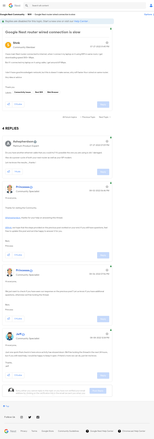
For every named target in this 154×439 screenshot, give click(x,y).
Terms (34, 431)
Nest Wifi (39, 92)
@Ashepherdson (12, 218)
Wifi (30, 14)
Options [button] (148, 14)
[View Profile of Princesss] (22, 187)
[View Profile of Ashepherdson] (23, 141)
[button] (8, 104)
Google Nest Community (14, 5)
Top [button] (7, 406)
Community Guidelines (68, 431)
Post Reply (97, 390)
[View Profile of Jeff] (18, 334)
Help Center (81, 21)
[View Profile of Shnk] (16, 43)
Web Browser (52, 92)
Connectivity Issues (22, 92)
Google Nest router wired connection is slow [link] (55, 14)
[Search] (84, 5)
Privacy (24, 431)
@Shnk (8, 227)
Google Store (48, 431)
